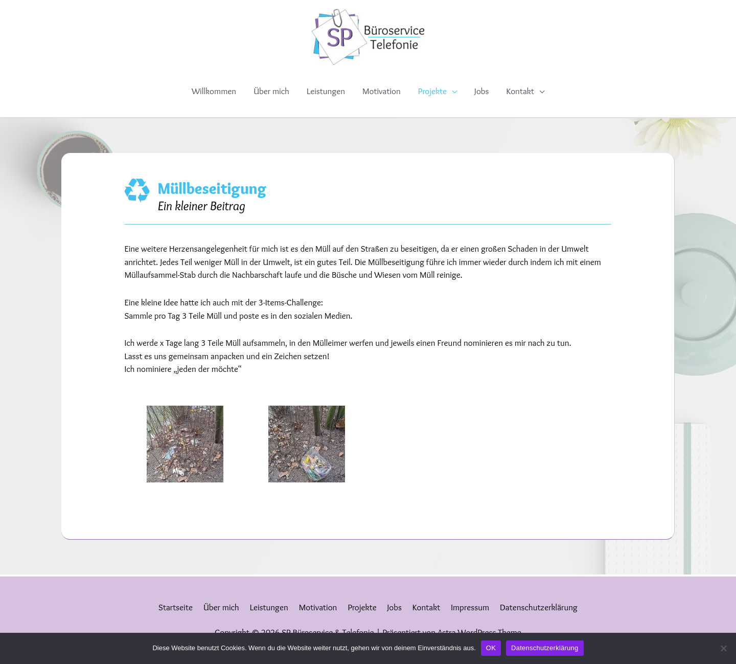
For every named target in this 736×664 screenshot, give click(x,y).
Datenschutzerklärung (539, 607)
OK (491, 648)
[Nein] (723, 648)
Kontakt (520, 91)
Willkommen (214, 91)
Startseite (175, 607)
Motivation (381, 91)
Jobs (481, 91)
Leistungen (326, 91)
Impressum (470, 607)
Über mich (271, 91)
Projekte (432, 91)
